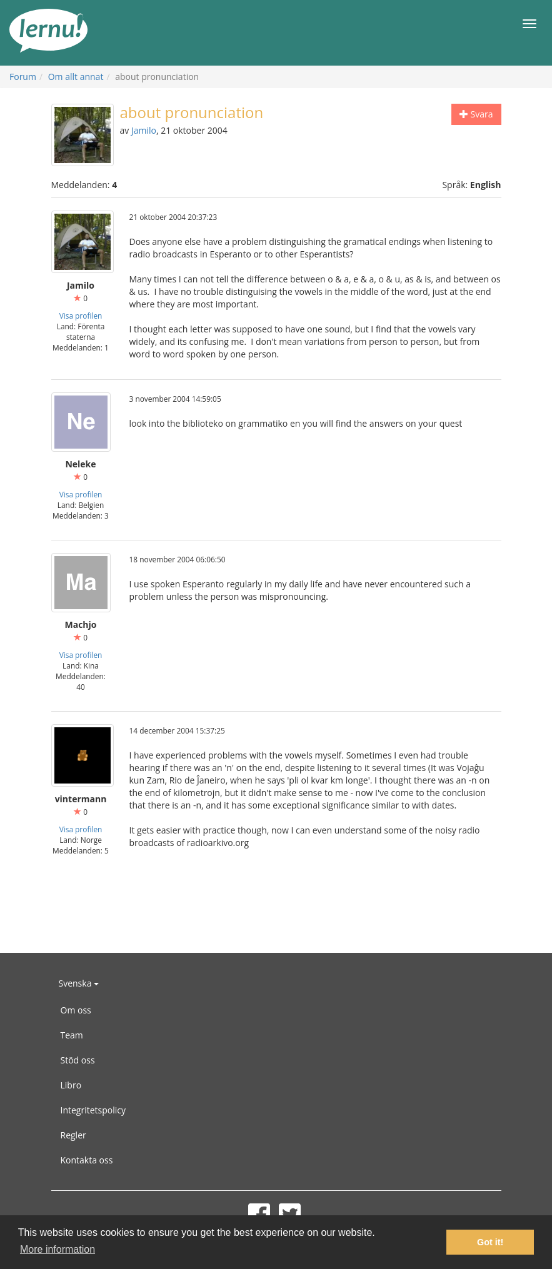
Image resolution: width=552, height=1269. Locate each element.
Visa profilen (81, 316)
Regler (73, 1135)
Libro (71, 1085)
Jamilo (143, 130)
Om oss (76, 1010)
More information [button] (57, 1249)
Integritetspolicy (93, 1110)
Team (72, 1035)
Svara (476, 114)
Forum (22, 76)
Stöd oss (78, 1060)
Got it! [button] (490, 1242)
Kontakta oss (87, 1160)
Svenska (79, 983)
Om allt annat (76, 76)
